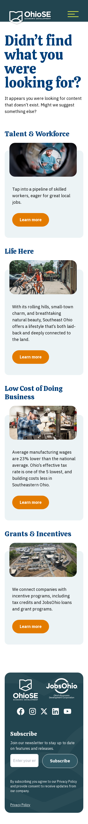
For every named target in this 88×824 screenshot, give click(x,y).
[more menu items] (73, 14)
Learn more (31, 219)
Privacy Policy (20, 805)
